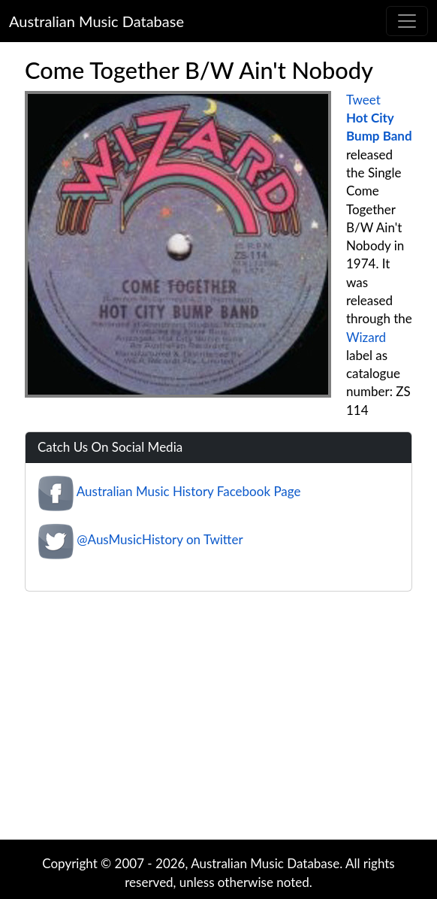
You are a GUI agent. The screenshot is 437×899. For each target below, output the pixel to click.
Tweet (363, 99)
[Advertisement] (227, 719)
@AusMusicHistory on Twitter (160, 540)
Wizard (366, 337)
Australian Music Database (96, 21)
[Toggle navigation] (407, 21)
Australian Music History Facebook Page (189, 492)
